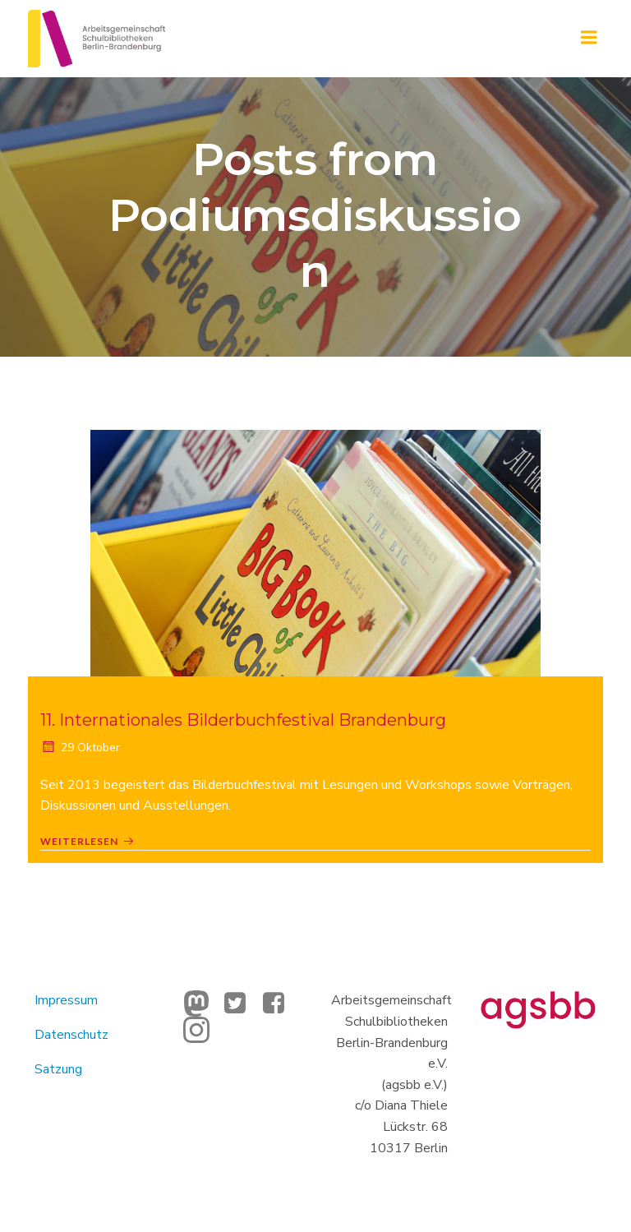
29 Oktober (80, 747)
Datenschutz (73, 1034)
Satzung (60, 1068)
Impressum (67, 999)
